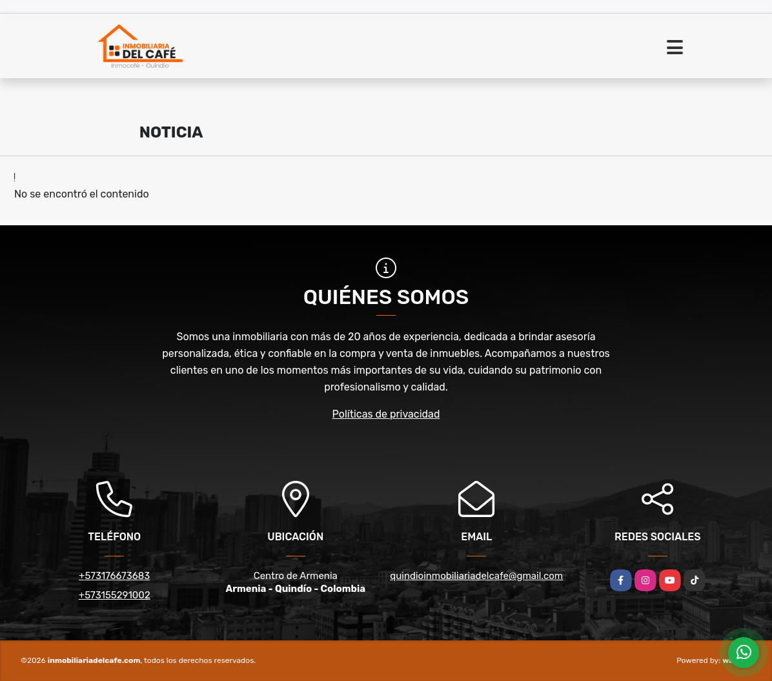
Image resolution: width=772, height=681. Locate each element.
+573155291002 (114, 595)
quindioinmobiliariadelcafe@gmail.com (476, 576)
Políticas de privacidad (386, 414)
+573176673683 (114, 576)
